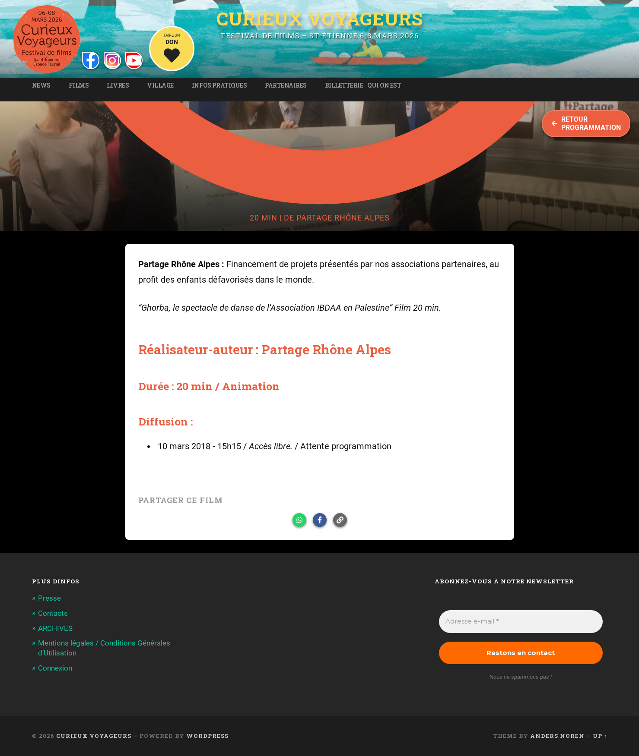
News (41, 85)
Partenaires (286, 85)
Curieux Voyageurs (319, 18)
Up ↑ (600, 735)
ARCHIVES (55, 628)
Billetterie (344, 85)
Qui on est (384, 85)
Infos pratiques (219, 85)
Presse (49, 598)
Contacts (53, 613)
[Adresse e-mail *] (521, 621)
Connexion (55, 667)
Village (160, 85)
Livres (118, 85)
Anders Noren (557, 735)
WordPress (207, 735)
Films (79, 85)
